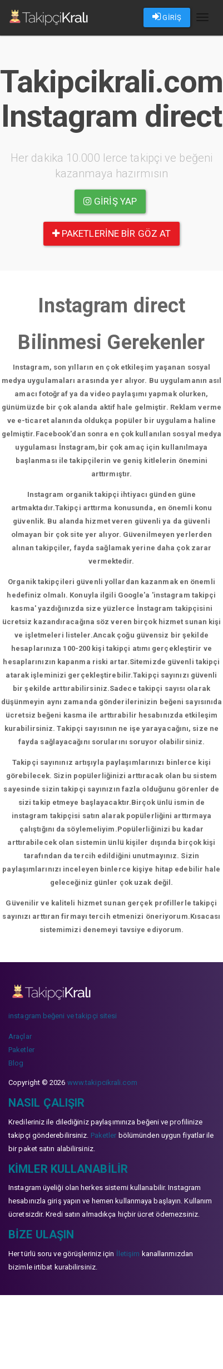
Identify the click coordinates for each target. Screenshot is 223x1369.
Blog (15, 1063)
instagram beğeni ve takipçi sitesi (62, 1016)
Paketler (21, 1050)
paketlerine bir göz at (111, 233)
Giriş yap (110, 201)
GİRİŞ (166, 17)
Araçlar (20, 1036)
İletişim (128, 1253)
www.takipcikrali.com (102, 1082)
